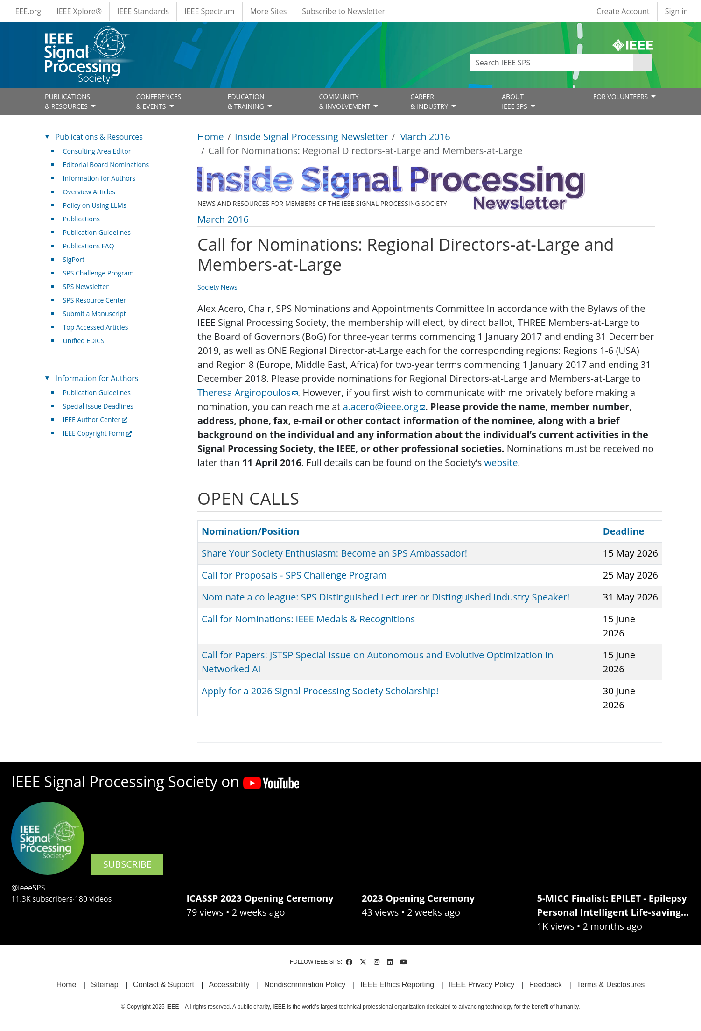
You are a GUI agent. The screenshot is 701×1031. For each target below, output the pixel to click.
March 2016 (424, 136)
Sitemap (105, 985)
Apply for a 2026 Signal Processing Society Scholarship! (320, 691)
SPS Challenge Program (98, 272)
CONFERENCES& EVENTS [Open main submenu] (159, 101)
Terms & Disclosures (611, 985)
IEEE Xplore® (79, 11)
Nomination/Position (250, 531)
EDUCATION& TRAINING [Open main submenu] (247, 101)
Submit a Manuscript (94, 313)
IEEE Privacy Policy (481, 985)
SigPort (73, 259)
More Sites (268, 11)
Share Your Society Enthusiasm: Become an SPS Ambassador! (334, 553)
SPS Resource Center (94, 300)
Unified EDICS (84, 340)
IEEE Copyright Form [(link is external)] (97, 433)
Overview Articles (89, 191)
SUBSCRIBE (127, 864)
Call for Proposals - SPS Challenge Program (294, 575)
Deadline (628, 531)
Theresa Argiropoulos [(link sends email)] (247, 392)
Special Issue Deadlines (98, 406)
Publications (81, 218)
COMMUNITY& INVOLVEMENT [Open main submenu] (345, 101)
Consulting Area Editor (97, 151)
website (501, 462)
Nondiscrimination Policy (304, 985)
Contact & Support (163, 985)
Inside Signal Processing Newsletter (311, 136)
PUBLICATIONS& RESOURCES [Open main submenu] (67, 101)
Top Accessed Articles (95, 327)
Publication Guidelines (97, 232)
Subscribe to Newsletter (343, 11)
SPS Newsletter (86, 286)
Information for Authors (99, 178)
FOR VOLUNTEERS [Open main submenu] (621, 96)
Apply (642, 62)
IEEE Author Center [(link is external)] (95, 419)
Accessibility (229, 985)
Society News (217, 286)
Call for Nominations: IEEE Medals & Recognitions (308, 619)
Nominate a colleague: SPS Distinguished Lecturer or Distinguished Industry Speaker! (385, 597)
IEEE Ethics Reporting (397, 985)
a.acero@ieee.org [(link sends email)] (384, 406)
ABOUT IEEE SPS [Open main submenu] (515, 101)
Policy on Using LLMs (94, 205)
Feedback (545, 985)
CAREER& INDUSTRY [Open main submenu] (429, 101)
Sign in (676, 11)
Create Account (623, 11)
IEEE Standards (143, 11)
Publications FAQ (88, 245)
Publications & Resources (99, 137)
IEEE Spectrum (209, 11)
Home (210, 136)
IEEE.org (27, 11)
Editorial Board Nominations (106, 164)
